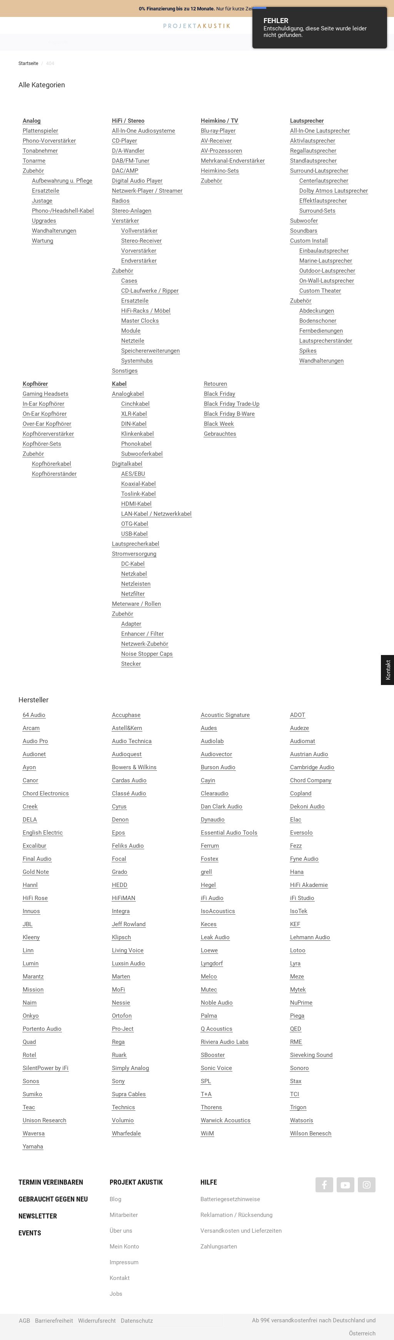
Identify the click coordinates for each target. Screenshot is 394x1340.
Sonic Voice (216, 1068)
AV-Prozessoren (221, 150)
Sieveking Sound (311, 1055)
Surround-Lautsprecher (319, 170)
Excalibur (34, 845)
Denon (120, 819)
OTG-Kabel (134, 523)
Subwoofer (304, 220)
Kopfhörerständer (54, 473)
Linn (28, 950)
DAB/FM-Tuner (130, 160)
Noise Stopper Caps (147, 653)
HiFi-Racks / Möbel (145, 310)
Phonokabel (136, 443)
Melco (209, 976)
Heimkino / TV (230, 42)
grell (206, 871)
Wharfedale (126, 1133)
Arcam (31, 728)
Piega (297, 1015)
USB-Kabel (134, 533)
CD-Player (124, 140)
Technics (123, 1107)
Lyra (295, 963)
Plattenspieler (40, 130)
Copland (300, 793)
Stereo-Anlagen (131, 210)
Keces (209, 924)
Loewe (209, 950)
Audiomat (302, 741)
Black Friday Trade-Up (231, 403)
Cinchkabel (135, 403)
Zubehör (33, 170)
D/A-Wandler (128, 150)
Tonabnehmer (40, 150)
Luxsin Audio (128, 963)
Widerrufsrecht (97, 1320)
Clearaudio (215, 793)
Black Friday (219, 393)
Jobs (116, 1293)
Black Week (219, 423)
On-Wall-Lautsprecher (326, 280)
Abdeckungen (316, 310)
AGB (24, 1320)
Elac (295, 819)
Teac (29, 1107)
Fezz (296, 845)
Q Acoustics (216, 1028)
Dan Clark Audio (221, 806)
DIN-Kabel (134, 423)
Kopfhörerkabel (51, 463)
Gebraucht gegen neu (53, 1199)
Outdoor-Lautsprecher (327, 270)
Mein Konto (124, 1246)
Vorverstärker (138, 250)
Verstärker (125, 220)
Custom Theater (320, 290)
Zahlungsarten (218, 1246)
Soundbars (303, 230)
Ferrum (210, 845)
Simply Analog (130, 1068)
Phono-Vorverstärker (49, 140)
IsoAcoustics (218, 911)
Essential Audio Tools (229, 832)
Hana (297, 871)
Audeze (299, 728)
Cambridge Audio (312, 767)
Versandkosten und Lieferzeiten (241, 1230)
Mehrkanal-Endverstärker (233, 160)
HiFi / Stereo (188, 42)
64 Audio (34, 715)
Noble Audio (217, 1002)
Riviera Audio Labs (225, 1041)
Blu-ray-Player (218, 130)
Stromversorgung (134, 553)
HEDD (119, 885)
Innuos (31, 911)
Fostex (209, 858)
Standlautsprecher (313, 160)
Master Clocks (140, 320)
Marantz (33, 976)
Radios (121, 200)
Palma (209, 1015)
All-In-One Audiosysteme (143, 130)
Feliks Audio (128, 845)
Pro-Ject (123, 1028)
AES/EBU (133, 473)
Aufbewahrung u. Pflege (62, 180)
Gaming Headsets (45, 393)
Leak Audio (215, 937)
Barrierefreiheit (54, 1320)
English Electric (43, 832)
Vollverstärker (139, 230)
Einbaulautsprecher (324, 250)
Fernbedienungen (321, 330)
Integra (121, 911)
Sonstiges (125, 370)
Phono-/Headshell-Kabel (63, 210)
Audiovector (216, 754)
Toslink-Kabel (138, 493)
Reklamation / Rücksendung (236, 1215)
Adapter (131, 623)
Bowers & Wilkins (134, 767)
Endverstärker (139, 260)
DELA (30, 819)
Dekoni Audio (307, 806)
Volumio (123, 1120)
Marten (121, 976)
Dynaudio (213, 819)
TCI (294, 1094)
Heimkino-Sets (220, 170)
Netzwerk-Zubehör (144, 643)
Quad (29, 1041)
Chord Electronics (46, 793)
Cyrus (119, 806)
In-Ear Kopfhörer (43, 403)
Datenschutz (137, 1320)
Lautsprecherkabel (135, 543)
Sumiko (32, 1094)
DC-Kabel (133, 563)
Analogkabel (128, 393)
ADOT (297, 715)
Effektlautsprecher (323, 200)
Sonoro (299, 1068)
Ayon (29, 767)
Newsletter (37, 1216)
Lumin (30, 963)
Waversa (34, 1133)
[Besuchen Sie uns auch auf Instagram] (367, 1184)
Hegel (208, 885)
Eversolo (301, 832)
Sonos (31, 1081)
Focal (119, 858)
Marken (124, 42)
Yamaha (33, 1146)
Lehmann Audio (310, 937)
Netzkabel (134, 573)
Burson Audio (218, 767)
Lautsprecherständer (325, 340)
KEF (295, 924)
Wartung (42, 240)
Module (130, 330)
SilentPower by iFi (45, 1068)
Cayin (208, 780)
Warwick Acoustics (225, 1120)
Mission (33, 989)
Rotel (29, 1055)
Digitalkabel (127, 463)
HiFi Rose (35, 898)
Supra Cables (129, 1094)
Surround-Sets (317, 210)
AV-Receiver (216, 140)
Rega (118, 1041)
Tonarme (34, 160)
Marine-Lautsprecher (325, 260)
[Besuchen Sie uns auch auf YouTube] (345, 1184)
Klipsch (121, 937)
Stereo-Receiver (141, 240)
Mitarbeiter (124, 1215)
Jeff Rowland (128, 924)
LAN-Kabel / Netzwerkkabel (156, 513)
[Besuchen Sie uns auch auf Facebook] (324, 1184)
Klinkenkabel (137, 433)
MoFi (118, 989)
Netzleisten (135, 583)
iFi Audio (212, 898)
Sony (118, 1081)
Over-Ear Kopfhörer (47, 423)
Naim (30, 1002)
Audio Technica (132, 741)
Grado (119, 871)
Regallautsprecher (313, 150)
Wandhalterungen (54, 230)
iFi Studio (302, 898)
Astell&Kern (127, 728)
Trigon (298, 1107)
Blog (115, 1199)
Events (29, 1233)
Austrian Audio (309, 754)
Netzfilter (133, 593)
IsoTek (298, 911)
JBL (27, 924)
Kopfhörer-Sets (42, 443)
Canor (30, 780)
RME (296, 1041)
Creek (30, 806)
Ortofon (122, 1015)
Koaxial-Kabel (138, 483)
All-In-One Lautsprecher (320, 130)
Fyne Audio (304, 858)
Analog (153, 42)
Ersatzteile (45, 190)
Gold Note (36, 871)
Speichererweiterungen (150, 350)
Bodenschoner (317, 320)
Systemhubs (137, 360)
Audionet (34, 754)
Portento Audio (42, 1028)
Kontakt (120, 1278)
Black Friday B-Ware (229, 413)
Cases (129, 280)
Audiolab (212, 741)
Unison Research (44, 1120)
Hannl (30, 885)
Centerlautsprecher (323, 180)
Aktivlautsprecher (312, 140)
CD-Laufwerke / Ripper (150, 290)
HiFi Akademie (309, 885)
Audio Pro (35, 741)
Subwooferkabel (142, 453)
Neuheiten (92, 42)
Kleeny (31, 937)
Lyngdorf (212, 963)
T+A (206, 1094)
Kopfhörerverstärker (48, 433)
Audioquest (127, 754)
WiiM (207, 1133)
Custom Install (309, 240)
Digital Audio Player (137, 180)
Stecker (131, 663)
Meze (297, 976)
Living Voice (128, 950)
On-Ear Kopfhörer (45, 413)
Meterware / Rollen (136, 603)
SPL (206, 1081)
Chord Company (310, 780)
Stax (295, 1081)
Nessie (121, 1002)
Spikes (308, 350)
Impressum (124, 1262)
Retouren (215, 383)
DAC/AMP (125, 170)
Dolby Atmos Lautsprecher (333, 190)
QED (295, 1028)
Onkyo (31, 1015)
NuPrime (301, 1002)
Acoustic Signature (225, 715)
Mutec (209, 989)
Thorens (211, 1107)
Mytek (298, 989)
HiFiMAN (123, 898)
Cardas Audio (129, 780)
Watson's (301, 1120)
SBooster (213, 1055)
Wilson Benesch (310, 1133)
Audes (209, 728)
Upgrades (44, 220)
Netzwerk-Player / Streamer (147, 190)
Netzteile (132, 340)
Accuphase (126, 715)
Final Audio (37, 858)
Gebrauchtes (220, 433)
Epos (118, 832)
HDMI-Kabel (136, 503)
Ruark (119, 1055)
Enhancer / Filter (142, 633)
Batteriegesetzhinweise (230, 1199)
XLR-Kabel (134, 413)
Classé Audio (129, 793)
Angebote (58, 42)
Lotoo (298, 950)
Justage (42, 200)
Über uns (121, 1230)
